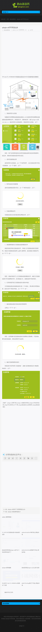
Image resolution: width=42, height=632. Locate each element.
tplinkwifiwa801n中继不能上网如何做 (30, 533)
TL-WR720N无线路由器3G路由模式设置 (11, 533)
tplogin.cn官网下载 (12, 403)
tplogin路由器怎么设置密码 (25, 405)
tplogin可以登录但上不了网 (11, 405)
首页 (8, 19)
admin (4, 517)
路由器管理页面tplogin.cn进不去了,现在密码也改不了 (11, 551)
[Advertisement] (21, 52)
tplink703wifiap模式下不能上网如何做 (31, 584)
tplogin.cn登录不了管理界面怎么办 (16, 509)
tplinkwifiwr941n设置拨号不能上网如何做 (30, 551)
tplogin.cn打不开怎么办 (10, 27)
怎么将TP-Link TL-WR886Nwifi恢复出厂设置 (11, 584)
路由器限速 (13, 19)
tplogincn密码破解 (6, 567)
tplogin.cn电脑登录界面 (23, 403)
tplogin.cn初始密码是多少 (14, 511)
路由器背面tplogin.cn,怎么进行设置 (30, 567)
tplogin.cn (21, 626)
